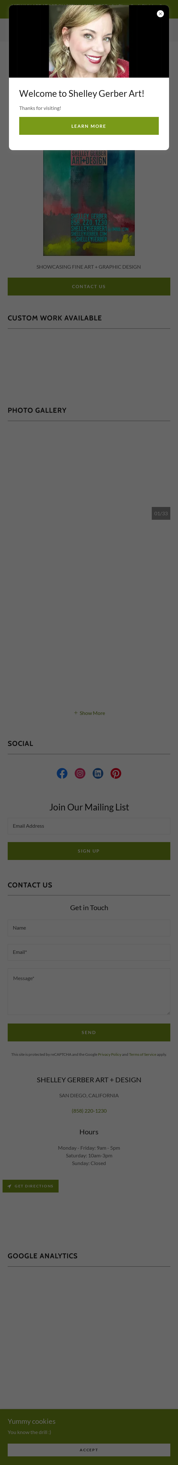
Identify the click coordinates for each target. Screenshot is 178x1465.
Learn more (88, 126)
